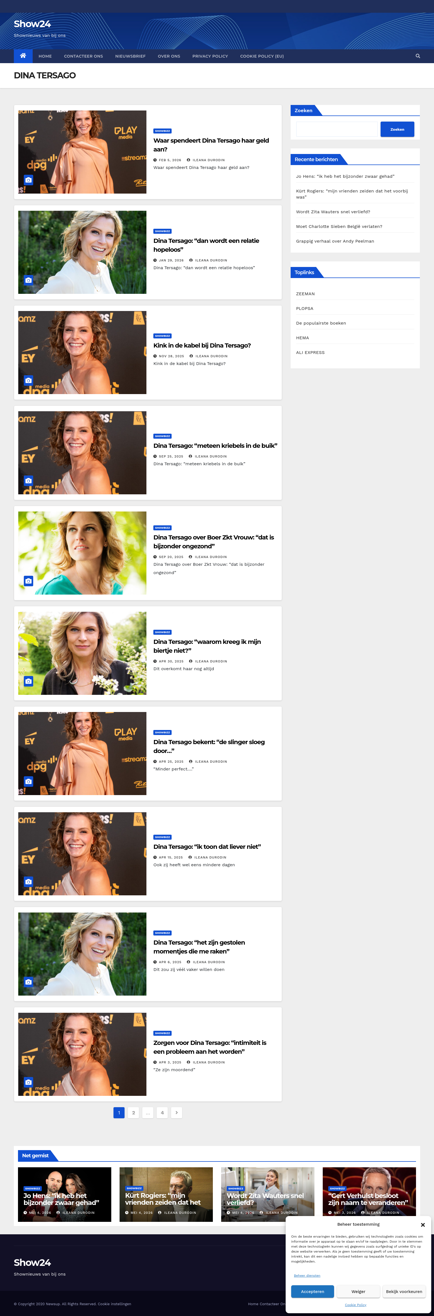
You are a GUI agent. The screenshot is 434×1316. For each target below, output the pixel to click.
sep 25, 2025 (171, 456)
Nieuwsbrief (130, 56)
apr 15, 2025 (171, 857)
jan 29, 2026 (171, 260)
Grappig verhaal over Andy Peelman (335, 241)
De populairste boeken (321, 323)
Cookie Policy (355, 1305)
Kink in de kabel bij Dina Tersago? (202, 345)
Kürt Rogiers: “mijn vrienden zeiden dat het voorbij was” (162, 1202)
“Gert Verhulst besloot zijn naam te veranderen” (368, 1199)
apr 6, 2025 (170, 962)
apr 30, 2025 (171, 661)
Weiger (358, 1291)
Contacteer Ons (83, 56)
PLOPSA (305, 308)
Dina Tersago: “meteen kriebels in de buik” (215, 445)
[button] (423, 1224)
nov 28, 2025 (171, 356)
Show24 (32, 24)
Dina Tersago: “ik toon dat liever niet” (207, 846)
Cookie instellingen (114, 1304)
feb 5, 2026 (170, 160)
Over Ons (169, 56)
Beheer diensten (307, 1276)
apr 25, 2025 (171, 762)
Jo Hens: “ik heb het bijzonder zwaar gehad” (345, 176)
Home (45, 56)
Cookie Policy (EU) (262, 56)
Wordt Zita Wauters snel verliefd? (333, 211)
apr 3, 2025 (170, 1062)
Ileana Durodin (206, 160)
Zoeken (303, 110)
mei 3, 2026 (345, 1213)
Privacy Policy (210, 56)
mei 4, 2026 (40, 1213)
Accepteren (312, 1291)
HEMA (302, 337)
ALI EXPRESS (310, 352)
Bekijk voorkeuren (404, 1291)
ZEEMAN (305, 293)
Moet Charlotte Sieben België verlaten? (339, 226)
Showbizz (162, 130)
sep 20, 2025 (171, 557)
